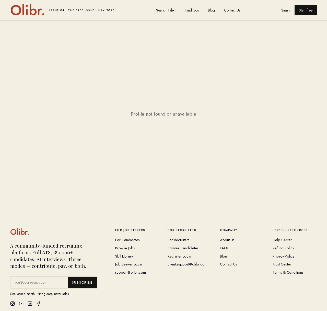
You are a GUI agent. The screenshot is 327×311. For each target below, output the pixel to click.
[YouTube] (21, 303)
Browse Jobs (125, 248)
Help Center (282, 239)
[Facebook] (38, 303)
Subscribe (82, 282)
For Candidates (127, 239)
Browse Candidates (183, 248)
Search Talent (166, 10)
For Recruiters (179, 239)
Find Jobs (192, 10)
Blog (211, 10)
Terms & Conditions (288, 272)
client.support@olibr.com (187, 264)
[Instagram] (12, 303)
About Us (227, 239)
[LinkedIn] (30, 303)
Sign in (286, 10)
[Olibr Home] (58, 232)
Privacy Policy (283, 256)
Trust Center (282, 264)
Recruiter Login (179, 256)
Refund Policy (283, 248)
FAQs (224, 248)
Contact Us (232, 10)
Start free (305, 10)
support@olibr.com (130, 272)
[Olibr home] (62, 10)
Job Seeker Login (128, 264)
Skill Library (124, 256)
